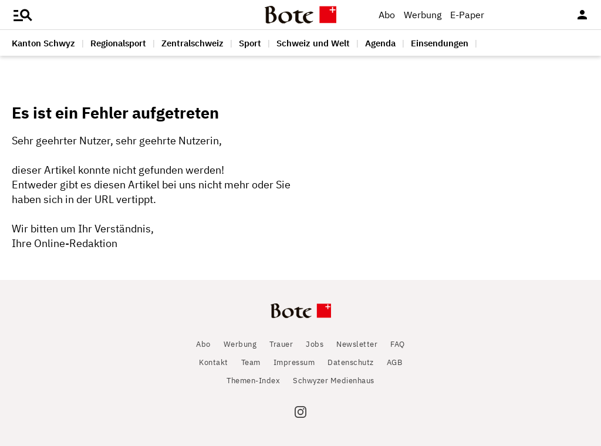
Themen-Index (253, 381)
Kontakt (213, 362)
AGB (395, 362)
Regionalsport (118, 43)
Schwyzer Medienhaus (333, 381)
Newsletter (356, 344)
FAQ (397, 344)
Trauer (281, 344)
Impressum (294, 362)
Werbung (422, 15)
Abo (387, 15)
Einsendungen (439, 43)
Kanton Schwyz (43, 43)
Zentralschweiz (192, 43)
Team (251, 362)
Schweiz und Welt (313, 43)
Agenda (380, 43)
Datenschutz (350, 362)
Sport (250, 43)
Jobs (314, 344)
